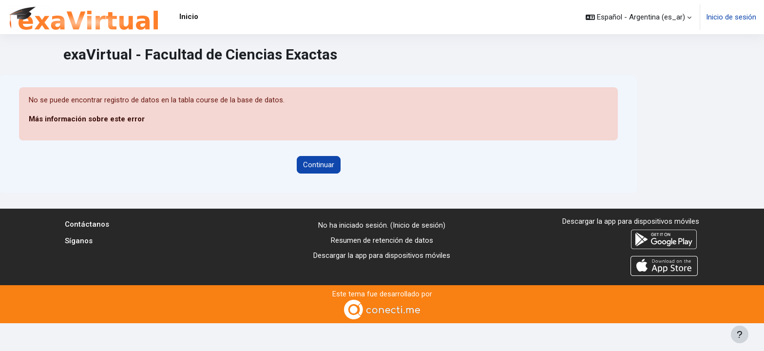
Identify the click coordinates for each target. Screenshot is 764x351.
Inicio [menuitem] (188, 16)
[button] (638, 17)
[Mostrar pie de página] (739, 334)
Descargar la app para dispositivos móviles (381, 255)
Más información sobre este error (87, 119)
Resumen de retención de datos (382, 240)
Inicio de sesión (731, 17)
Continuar (318, 164)
